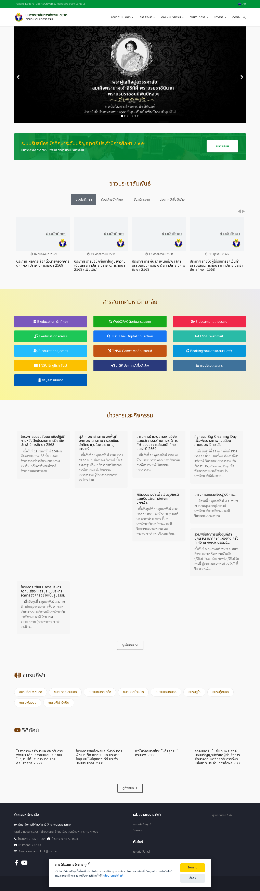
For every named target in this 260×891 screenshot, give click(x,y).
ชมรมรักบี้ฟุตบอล (30, 692)
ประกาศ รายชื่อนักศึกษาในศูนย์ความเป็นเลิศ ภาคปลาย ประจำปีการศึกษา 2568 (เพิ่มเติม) (100, 265)
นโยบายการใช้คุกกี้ (113, 876)
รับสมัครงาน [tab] (142, 199)
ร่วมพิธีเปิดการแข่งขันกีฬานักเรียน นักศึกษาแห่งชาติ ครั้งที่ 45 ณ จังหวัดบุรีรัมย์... (216, 538)
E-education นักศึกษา (51, 321)
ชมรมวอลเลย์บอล (65, 692)
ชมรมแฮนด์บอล (166, 692)
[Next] (242, 74)
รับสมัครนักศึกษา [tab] (112, 199)
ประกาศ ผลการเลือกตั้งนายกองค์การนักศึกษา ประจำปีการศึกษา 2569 (42, 263)
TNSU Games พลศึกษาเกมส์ (130, 351)
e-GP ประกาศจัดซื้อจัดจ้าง (130, 365)
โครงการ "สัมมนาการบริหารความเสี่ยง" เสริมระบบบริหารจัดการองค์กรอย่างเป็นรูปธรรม (43, 591)
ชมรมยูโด (194, 692)
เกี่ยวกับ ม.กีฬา (121, 17)
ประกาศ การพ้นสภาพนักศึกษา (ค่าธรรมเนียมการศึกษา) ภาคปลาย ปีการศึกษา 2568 (158, 265)
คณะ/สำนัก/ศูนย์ (142, 825)
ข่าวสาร (218, 17)
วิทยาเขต (138, 830)
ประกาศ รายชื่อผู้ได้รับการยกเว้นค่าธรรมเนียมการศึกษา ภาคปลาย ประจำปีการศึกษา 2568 (216, 265)
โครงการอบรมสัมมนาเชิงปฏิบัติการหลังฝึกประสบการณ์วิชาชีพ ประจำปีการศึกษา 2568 (43, 441)
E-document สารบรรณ (209, 321)
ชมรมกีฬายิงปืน (58, 702)
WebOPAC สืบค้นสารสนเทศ (130, 321)
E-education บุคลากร (51, 351)
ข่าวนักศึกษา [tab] (83, 199)
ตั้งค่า (192, 878)
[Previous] (18, 74)
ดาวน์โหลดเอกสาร (209, 365)
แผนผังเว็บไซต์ (141, 852)
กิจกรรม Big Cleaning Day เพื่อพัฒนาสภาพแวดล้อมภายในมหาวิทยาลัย (215, 441)
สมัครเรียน (222, 146)
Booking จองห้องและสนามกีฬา (209, 351)
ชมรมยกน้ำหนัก (133, 692)
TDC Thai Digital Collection (130, 336)
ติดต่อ (236, 17)
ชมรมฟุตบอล (27, 702)
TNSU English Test (50, 365)
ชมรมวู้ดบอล (220, 692)
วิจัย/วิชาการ (197, 17)
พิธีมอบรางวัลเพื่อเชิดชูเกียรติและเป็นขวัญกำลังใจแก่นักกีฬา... (157, 498)
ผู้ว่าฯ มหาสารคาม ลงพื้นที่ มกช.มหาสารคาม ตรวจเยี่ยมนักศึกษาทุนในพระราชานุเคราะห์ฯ (99, 442)
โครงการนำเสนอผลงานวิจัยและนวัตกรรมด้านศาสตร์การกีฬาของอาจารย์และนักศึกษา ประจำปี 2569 (157, 442)
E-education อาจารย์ (50, 336)
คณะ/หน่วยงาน (171, 17)
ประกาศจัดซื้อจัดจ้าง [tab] (172, 199)
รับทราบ (192, 868)
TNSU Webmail (209, 336)
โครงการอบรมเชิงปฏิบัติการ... (215, 494)
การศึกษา (146, 17)
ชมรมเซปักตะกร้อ (100, 692)
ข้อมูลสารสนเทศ (50, 380)
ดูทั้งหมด (130, 788)
